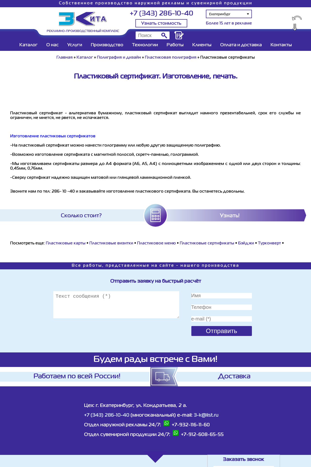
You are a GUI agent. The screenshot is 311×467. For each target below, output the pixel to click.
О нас (52, 45)
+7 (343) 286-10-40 (161, 14)
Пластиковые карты (66, 243)
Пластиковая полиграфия (170, 57)
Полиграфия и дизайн (119, 57)
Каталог (28, 45)
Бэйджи (246, 243)
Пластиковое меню (156, 243)
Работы (175, 45)
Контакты (281, 45)
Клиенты (201, 45)
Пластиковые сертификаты (207, 243)
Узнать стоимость (161, 23)
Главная (64, 57)
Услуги (74, 45)
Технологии (145, 45)
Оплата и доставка (241, 45)
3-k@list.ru (206, 415)
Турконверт (269, 243)
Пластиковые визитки (111, 243)
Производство (107, 45)
